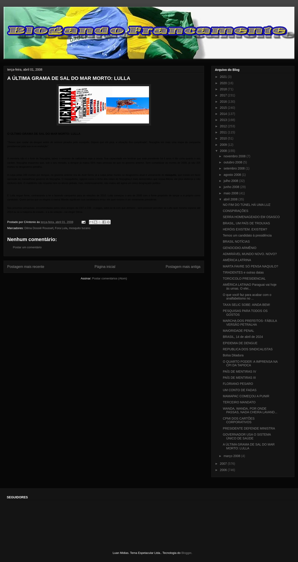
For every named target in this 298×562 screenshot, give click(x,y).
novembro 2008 (235, 156)
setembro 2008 (234, 168)
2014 (224, 114)
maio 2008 (231, 193)
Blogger (186, 553)
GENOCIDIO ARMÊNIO (239, 248)
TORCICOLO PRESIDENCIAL (244, 278)
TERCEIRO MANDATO (239, 402)
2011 (224, 132)
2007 (224, 463)
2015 (224, 107)
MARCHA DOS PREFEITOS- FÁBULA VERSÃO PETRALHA (250, 322)
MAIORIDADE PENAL (238, 330)
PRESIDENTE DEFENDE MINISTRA (249, 428)
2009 (224, 144)
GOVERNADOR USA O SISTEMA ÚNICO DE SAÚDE (247, 436)
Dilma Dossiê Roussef (38, 228)
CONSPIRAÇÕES (235, 211)
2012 (224, 126)
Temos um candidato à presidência (247, 235)
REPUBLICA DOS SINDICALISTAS (248, 349)
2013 (224, 120)
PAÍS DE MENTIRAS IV (239, 371)
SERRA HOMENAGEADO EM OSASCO (251, 217)
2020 (224, 83)
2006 (224, 470)
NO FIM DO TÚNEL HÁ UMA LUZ (246, 205)
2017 (224, 95)
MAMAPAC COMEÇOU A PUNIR (246, 396)
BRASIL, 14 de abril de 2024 (243, 337)
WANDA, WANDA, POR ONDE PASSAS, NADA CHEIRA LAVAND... (250, 410)
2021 (224, 77)
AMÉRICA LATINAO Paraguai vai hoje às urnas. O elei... (250, 286)
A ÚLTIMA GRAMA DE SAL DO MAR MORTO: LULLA (249, 446)
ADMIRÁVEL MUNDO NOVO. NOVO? (250, 254)
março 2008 (232, 456)
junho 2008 (232, 187)
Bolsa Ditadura (233, 355)
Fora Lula (61, 228)
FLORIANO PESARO (238, 384)
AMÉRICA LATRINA (237, 260)
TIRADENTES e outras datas (243, 272)
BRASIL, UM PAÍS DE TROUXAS (246, 223)
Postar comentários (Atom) (109, 278)
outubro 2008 (233, 162)
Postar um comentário (27, 247)
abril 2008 (231, 199)
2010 (224, 138)
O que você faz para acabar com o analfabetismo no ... (247, 296)
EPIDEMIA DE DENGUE (240, 343)
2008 (224, 151)
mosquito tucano (79, 228)
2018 (224, 89)
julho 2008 (231, 181)
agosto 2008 (233, 174)
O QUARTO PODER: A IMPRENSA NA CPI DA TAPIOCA (250, 363)
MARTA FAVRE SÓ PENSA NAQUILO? (250, 266)
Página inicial (105, 267)
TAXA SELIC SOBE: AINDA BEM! (246, 305)
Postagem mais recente (25, 267)
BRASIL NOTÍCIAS (236, 241)
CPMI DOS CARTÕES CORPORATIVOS (239, 420)
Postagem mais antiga (183, 267)
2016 (224, 101)
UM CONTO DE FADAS (239, 390)
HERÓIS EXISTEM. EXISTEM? (245, 229)
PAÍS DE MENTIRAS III (239, 377)
